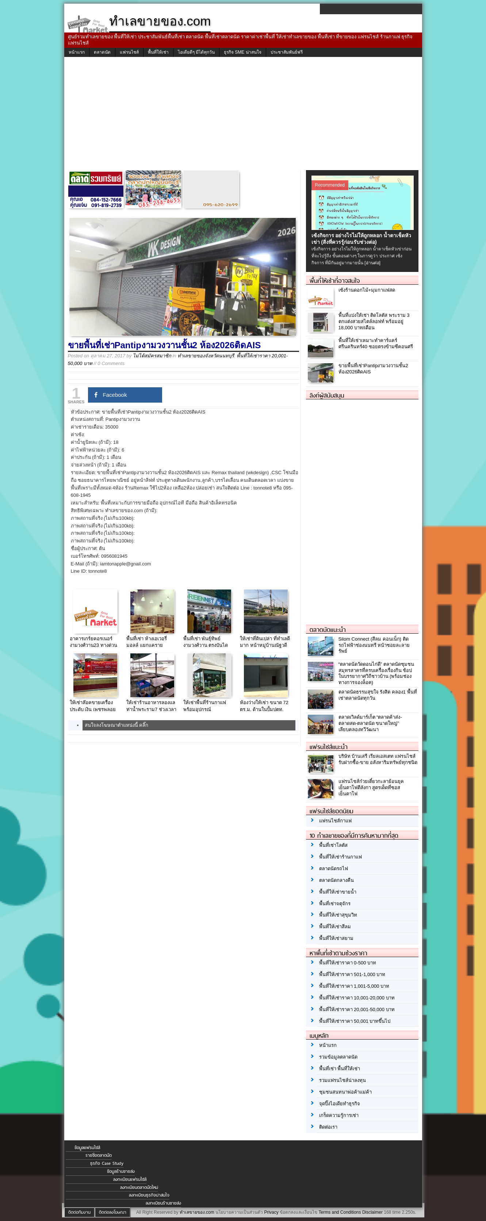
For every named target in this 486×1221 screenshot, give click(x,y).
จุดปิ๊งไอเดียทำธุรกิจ (339, 1103)
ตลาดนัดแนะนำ (328, 630)
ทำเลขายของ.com (197, 1212)
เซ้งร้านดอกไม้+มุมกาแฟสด (366, 290)
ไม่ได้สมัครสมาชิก (152, 355)
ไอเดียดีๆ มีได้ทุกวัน (196, 52)
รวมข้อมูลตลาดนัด (338, 1057)
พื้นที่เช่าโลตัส (333, 845)
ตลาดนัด (102, 52)
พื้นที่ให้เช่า (158, 52)
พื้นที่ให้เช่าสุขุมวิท (338, 915)
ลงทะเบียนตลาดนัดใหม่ (139, 1187)
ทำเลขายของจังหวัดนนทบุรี (205, 355)
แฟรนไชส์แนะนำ (329, 747)
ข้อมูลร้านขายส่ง (121, 1171)
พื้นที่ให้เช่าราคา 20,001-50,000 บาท (357, 1009)
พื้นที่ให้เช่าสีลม (335, 926)
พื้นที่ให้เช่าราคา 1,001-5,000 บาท (354, 986)
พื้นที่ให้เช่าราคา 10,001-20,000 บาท (357, 998)
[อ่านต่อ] (372, 262)
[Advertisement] (243, 115)
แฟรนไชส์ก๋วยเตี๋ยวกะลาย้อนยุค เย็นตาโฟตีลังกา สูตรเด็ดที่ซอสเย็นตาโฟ (371, 787)
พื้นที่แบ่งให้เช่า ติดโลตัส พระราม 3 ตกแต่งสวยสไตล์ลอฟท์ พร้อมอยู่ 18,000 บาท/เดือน (374, 321)
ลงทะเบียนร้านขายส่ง (163, 1203)
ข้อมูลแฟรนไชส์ (87, 1147)
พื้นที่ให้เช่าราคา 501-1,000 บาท (352, 974)
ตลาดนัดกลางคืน (336, 880)
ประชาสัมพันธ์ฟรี (287, 52)
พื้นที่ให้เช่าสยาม (336, 938)
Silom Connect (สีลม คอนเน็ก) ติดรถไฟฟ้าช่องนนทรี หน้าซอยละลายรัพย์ (374, 645)
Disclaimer (372, 1212)
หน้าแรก (77, 52)
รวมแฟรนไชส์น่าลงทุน (342, 1080)
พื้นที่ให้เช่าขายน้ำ (337, 892)
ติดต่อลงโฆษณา (112, 1212)
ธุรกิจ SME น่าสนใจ (242, 52)
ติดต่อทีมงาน (79, 1212)
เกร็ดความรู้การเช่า (339, 1115)
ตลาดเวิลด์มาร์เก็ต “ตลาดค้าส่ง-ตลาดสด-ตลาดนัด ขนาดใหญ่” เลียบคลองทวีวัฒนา (370, 723)
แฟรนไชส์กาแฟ (335, 820)
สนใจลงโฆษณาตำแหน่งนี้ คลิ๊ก (117, 725)
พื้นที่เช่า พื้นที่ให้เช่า (339, 1068)
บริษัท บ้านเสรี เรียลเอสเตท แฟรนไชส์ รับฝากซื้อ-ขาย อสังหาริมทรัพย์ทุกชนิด (378, 759)
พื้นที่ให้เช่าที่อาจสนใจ (335, 281)
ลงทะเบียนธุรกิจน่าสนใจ (149, 1195)
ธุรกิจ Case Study (106, 1163)
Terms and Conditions (339, 1212)
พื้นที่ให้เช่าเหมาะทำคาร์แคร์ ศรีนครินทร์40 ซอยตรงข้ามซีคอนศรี (375, 343)
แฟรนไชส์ (129, 52)
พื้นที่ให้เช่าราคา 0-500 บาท (347, 962)
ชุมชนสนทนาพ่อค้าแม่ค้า (345, 1092)
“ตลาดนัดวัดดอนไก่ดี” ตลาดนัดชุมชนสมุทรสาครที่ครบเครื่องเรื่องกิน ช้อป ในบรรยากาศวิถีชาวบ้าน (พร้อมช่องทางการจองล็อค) (376, 673)
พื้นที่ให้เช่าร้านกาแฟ (340, 857)
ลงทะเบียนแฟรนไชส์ (129, 1179)
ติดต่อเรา (328, 1127)
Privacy (271, 1212)
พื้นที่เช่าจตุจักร (335, 903)
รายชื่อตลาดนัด (98, 1155)
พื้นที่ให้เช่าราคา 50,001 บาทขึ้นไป (355, 1021)
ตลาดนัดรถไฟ (333, 868)
